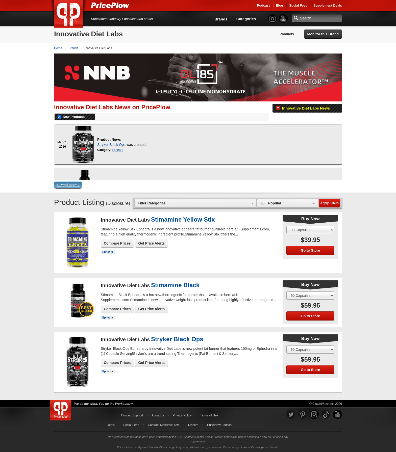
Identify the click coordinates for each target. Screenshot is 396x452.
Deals (111, 425)
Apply (329, 203)
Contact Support (132, 415)
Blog (279, 5)
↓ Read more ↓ (68, 185)
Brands (221, 19)
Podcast (263, 5)
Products (287, 34)
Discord (193, 425)
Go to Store (310, 250)
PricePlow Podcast (219, 425)
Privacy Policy (182, 415)
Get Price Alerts (151, 243)
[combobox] (195, 203)
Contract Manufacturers (163, 425)
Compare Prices (117, 243)
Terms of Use (209, 415)
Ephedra (117, 150)
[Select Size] (310, 230)
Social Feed (298, 5)
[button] (198, 186)
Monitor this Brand (323, 34)
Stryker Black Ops (111, 145)
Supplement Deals (327, 5)
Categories (246, 19)
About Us (158, 415)
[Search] (316, 18)
